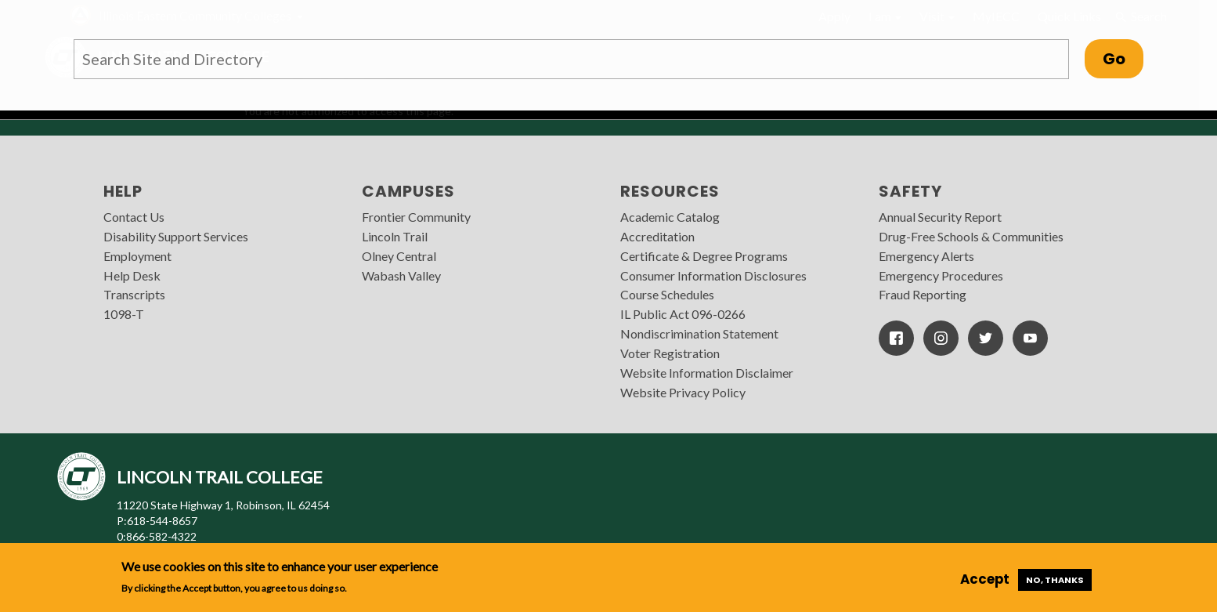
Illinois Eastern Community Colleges (195, 15)
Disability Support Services (175, 236)
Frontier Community (416, 216)
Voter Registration (670, 353)
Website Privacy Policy (683, 392)
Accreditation (657, 236)
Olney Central (399, 255)
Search (1141, 16)
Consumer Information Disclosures (713, 275)
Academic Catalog (670, 216)
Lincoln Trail (395, 236)
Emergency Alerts (926, 255)
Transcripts (134, 294)
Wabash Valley (401, 275)
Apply (834, 16)
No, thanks (1055, 580)
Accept (984, 579)
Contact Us (133, 216)
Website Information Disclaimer (706, 372)
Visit (937, 16)
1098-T (123, 313)
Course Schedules (667, 294)
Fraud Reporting (922, 294)
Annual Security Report (940, 216)
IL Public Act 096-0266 (683, 313)
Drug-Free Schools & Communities (971, 236)
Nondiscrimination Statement (699, 333)
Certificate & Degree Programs (704, 255)
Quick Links (1069, 16)
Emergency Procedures (941, 275)
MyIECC (996, 16)
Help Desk (132, 275)
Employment (137, 255)
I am (885, 16)
